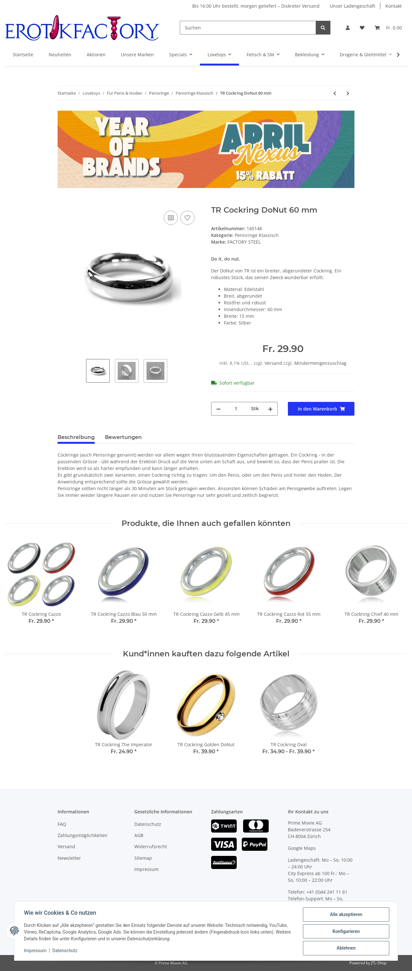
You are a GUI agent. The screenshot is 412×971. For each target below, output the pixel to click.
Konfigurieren (345, 931)
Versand (274, 363)
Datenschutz (147, 824)
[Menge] (236, 408)
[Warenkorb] (388, 28)
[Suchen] (248, 28)
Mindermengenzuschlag (320, 363)
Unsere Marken (137, 54)
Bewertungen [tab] (123, 437)
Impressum (146, 869)
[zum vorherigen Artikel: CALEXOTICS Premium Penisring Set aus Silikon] (334, 93)
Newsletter (69, 858)
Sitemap (143, 858)
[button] (348, 28)
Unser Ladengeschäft (352, 6)
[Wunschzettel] (362, 28)
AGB (138, 835)
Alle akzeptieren (345, 915)
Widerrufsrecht (150, 846)
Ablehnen (345, 948)
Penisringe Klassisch (257, 235)
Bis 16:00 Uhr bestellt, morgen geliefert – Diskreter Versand (256, 6)
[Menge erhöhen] (270, 408)
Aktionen (96, 54)
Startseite (23, 54)
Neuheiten (60, 54)
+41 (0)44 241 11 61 (326, 892)
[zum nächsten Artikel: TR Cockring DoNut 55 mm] (347, 93)
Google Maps (302, 848)
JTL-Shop (378, 963)
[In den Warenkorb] (63, 202)
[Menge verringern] (218, 408)
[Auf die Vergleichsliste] (171, 218)
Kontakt (393, 6)
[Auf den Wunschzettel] (187, 218)
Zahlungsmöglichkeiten (82, 835)
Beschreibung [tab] (76, 437)
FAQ (62, 824)
